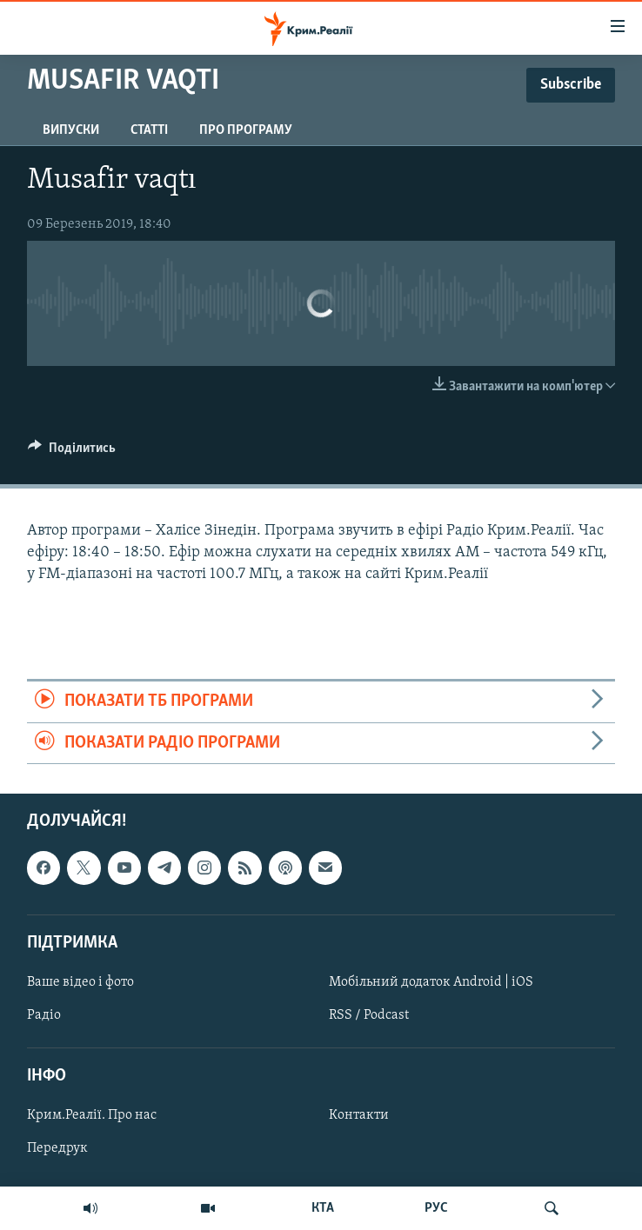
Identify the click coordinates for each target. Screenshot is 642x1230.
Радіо (44, 1015)
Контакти (359, 1115)
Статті (149, 130)
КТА (322, 1208)
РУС (436, 1208)
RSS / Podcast (369, 1015)
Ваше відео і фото (80, 982)
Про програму (245, 130)
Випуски (71, 130)
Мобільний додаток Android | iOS (431, 982)
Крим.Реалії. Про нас (92, 1115)
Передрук (57, 1148)
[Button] (72, 452)
